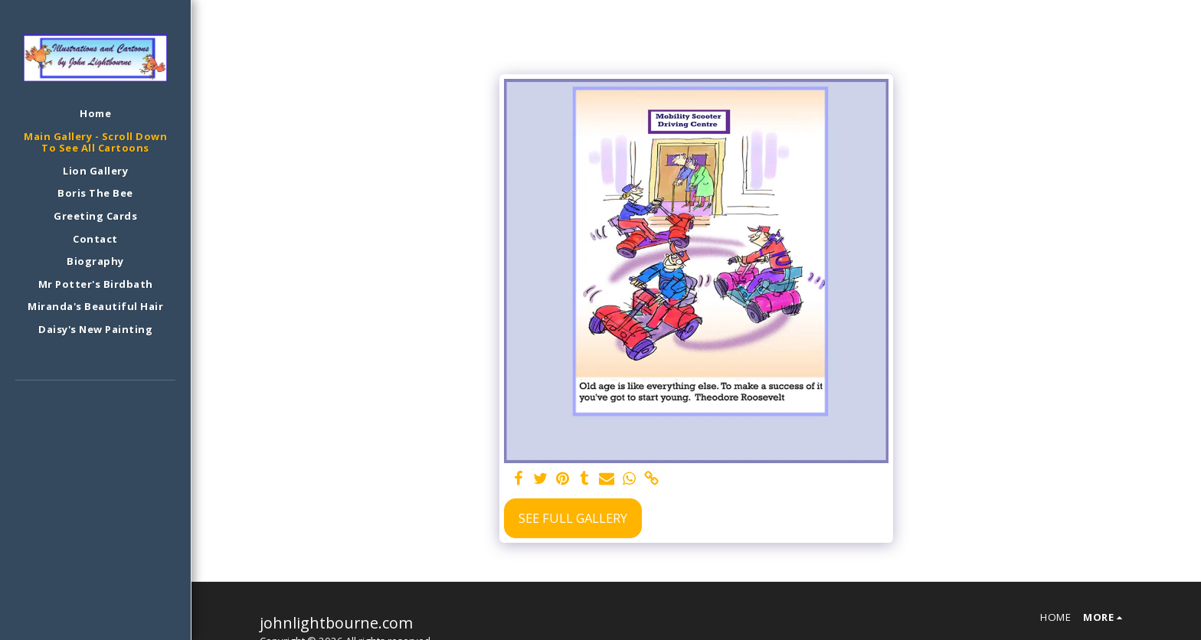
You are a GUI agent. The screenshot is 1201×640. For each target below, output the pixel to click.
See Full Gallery (573, 518)
